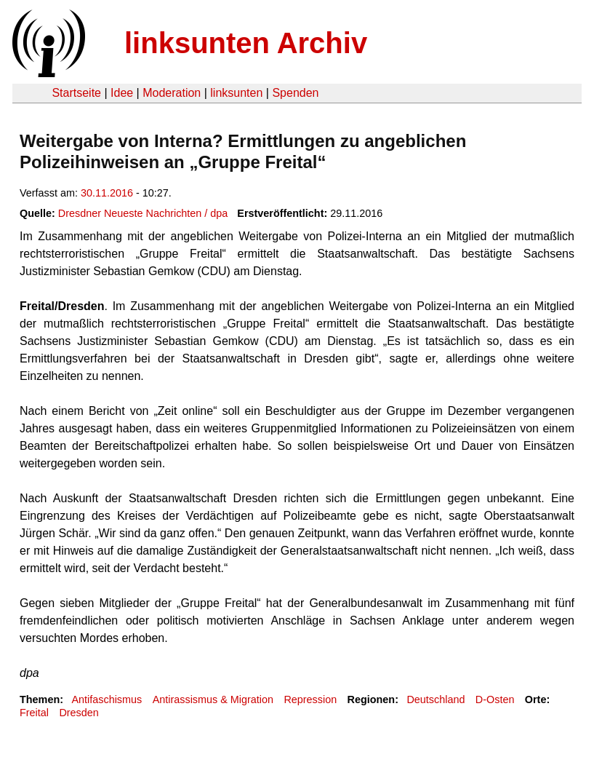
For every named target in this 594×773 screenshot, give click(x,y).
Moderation (172, 93)
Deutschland (435, 699)
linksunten (236, 93)
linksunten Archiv (245, 43)
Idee (122, 93)
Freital (34, 712)
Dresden (78, 712)
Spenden (295, 93)
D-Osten (495, 699)
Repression (310, 699)
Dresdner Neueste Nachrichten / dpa (143, 213)
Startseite (76, 93)
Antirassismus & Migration (213, 699)
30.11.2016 (107, 193)
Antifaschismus (106, 699)
